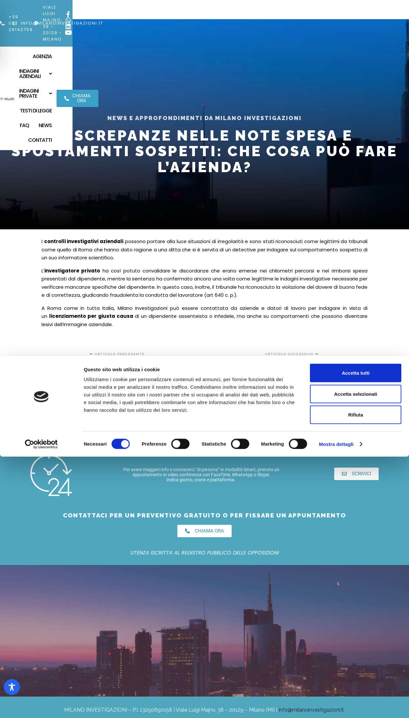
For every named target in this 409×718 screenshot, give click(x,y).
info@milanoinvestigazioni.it (134, 7)
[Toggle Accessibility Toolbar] (11, 687)
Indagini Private (209, 24)
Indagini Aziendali (153, 24)
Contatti (302, 39)
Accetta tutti (356, 634)
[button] (153, 24)
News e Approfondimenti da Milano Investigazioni (204, 118)
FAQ (286, 24)
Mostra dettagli (336, 705)
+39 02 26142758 (53, 7)
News (307, 24)
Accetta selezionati (355, 655)
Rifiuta (355, 676)
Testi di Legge (257, 24)
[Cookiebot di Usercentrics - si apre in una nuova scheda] (41, 705)
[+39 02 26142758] (24, 7)
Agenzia (110, 24)
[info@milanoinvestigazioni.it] (86, 7)
